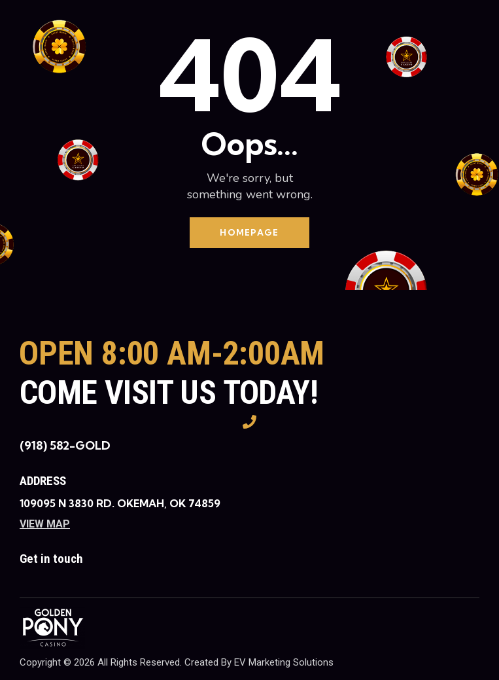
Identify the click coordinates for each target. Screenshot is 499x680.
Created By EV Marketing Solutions (259, 662)
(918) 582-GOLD (65, 445)
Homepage (249, 232)
